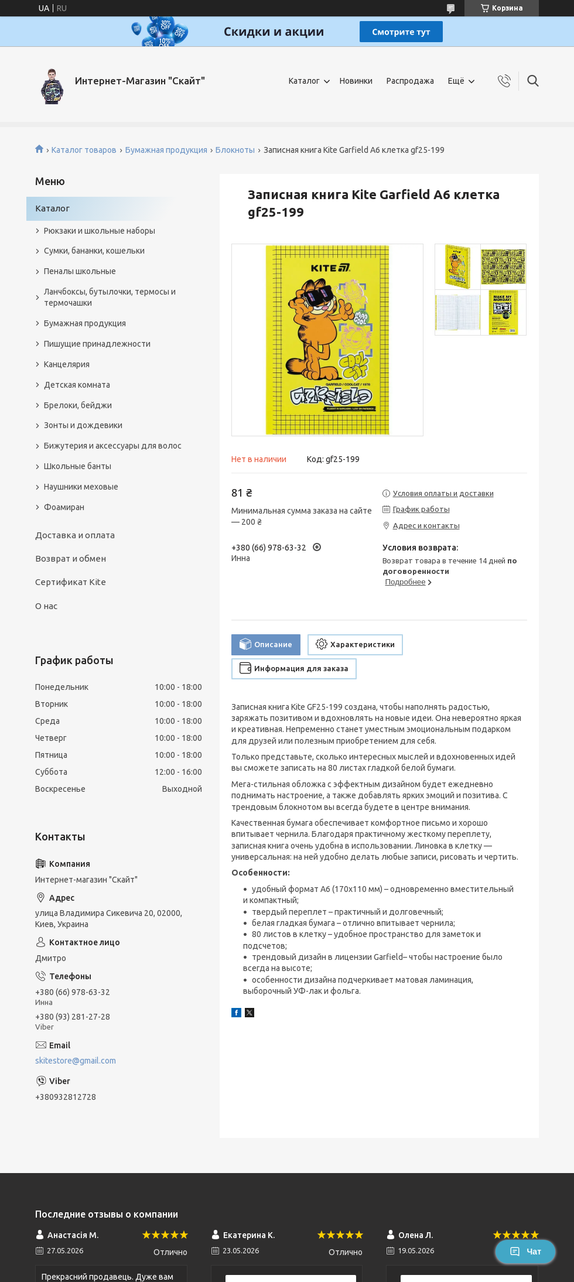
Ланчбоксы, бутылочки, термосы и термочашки (110, 297)
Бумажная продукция (166, 150)
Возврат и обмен (70, 558)
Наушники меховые (81, 486)
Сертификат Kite (70, 582)
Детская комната (77, 384)
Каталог (304, 81)
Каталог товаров (84, 150)
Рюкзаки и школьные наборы (99, 230)
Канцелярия (67, 364)
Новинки (356, 81)
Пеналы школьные (80, 271)
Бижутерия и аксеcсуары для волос (113, 445)
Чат (525, 1251)
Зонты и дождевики (83, 425)
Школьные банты (77, 466)
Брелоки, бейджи (78, 405)
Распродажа (410, 81)
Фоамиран (64, 507)
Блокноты (235, 150)
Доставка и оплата (75, 535)
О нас (46, 606)
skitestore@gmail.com (75, 1060)
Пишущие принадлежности (97, 343)
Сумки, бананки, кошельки (94, 250)
